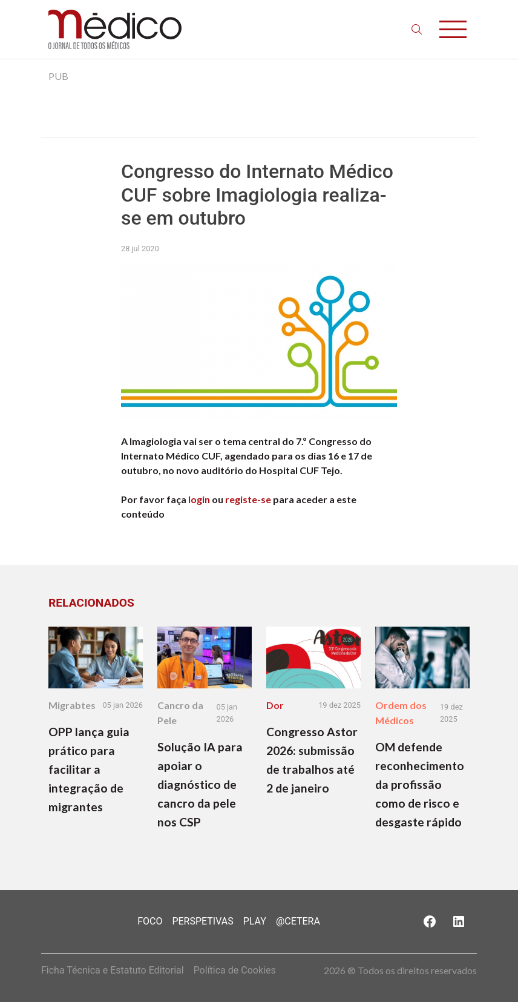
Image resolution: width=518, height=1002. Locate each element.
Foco (149, 921)
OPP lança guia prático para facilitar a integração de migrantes (89, 769)
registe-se (248, 499)
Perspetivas (202, 921)
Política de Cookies (235, 970)
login (199, 499)
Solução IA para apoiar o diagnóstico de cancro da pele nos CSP (200, 784)
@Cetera (298, 921)
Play (254, 921)
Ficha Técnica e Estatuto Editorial (112, 970)
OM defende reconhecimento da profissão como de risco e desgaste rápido (419, 784)
